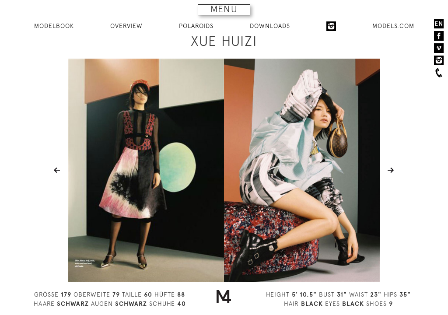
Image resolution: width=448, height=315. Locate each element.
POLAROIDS (196, 26)
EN (438, 24)
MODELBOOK (54, 26)
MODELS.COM (393, 26)
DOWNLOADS (270, 26)
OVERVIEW (126, 26)
